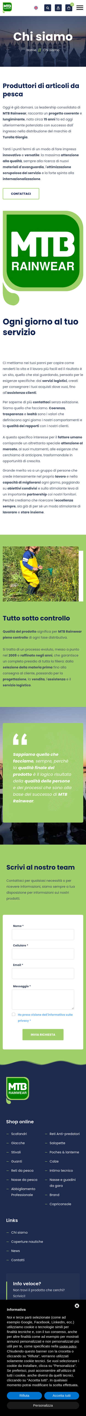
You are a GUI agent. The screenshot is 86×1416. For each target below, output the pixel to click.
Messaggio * (22, 986)
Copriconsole (60, 1204)
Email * (18, 965)
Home (31, 50)
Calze (54, 1161)
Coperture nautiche (27, 1241)
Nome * (18, 926)
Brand (54, 1195)
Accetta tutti (62, 1395)
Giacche (18, 1143)
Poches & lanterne (64, 1152)
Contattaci (21, 194)
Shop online (20, 1121)
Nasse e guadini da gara (63, 1182)
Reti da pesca (22, 1170)
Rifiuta (24, 1395)
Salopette (57, 1143)
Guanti (16, 1161)
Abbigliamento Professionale (23, 1192)
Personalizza (43, 1405)
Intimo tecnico (61, 1170)
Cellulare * (20, 945)
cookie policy (67, 1346)
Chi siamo (19, 1232)
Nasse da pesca (24, 1179)
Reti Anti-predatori (65, 1134)
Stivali (16, 1152)
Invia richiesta (43, 1034)
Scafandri (19, 1134)
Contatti (18, 1260)
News (15, 1251)
